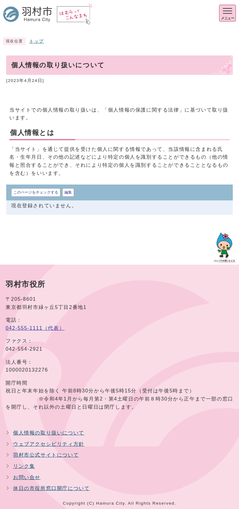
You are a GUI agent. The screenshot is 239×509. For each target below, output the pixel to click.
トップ (36, 41)
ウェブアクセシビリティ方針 (48, 444)
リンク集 (24, 466)
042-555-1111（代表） (35, 328)
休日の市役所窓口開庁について (51, 488)
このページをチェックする (35, 192)
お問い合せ (26, 477)
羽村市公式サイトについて (46, 455)
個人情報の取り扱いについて (48, 432)
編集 (68, 192)
